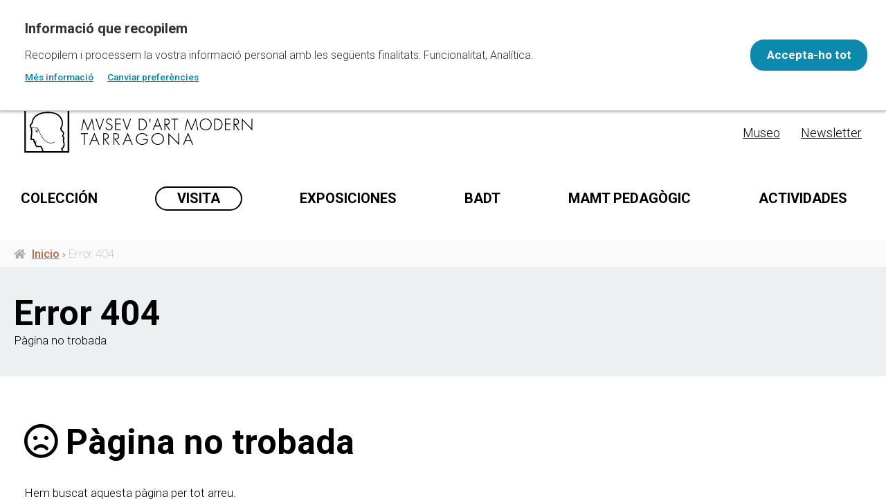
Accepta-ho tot (800, 55)
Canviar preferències (153, 76)
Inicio (46, 312)
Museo (761, 132)
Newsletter (831, 132)
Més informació (59, 76)
